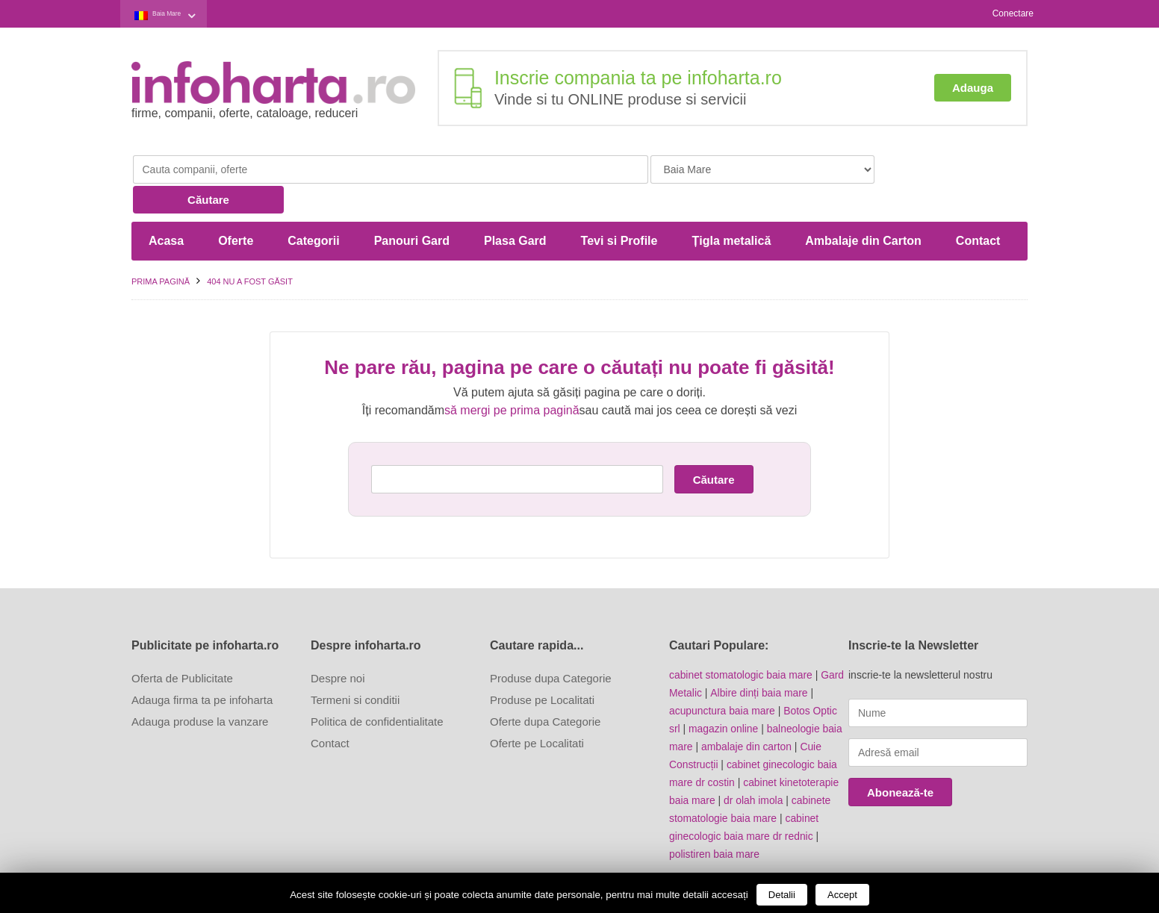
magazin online (724, 698)
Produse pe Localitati (542, 669)
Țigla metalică (731, 210)
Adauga (972, 87)
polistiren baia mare (714, 823)
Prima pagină (160, 250)
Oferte (235, 210)
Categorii (313, 210)
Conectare (1013, 13)
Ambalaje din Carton (863, 210)
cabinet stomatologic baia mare (741, 644)
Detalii (781, 894)
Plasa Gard (515, 210)
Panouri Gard (412, 210)
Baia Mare (176, 13)
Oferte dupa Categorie (545, 691)
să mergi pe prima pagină (512, 379)
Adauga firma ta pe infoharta (202, 669)
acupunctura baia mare (722, 680)
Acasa (166, 210)
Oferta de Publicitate (182, 647)
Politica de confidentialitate (377, 691)
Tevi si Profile (619, 210)
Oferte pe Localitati (537, 712)
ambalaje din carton (746, 716)
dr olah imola (754, 770)
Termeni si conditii (355, 669)
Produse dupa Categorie (551, 647)
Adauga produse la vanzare (199, 691)
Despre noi (338, 647)
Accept (842, 894)
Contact (978, 210)
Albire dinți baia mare (759, 662)
